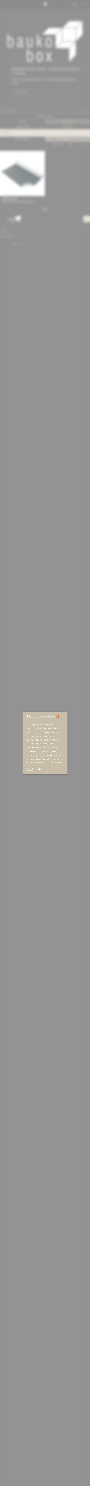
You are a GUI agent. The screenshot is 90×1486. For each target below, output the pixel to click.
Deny (40, 768)
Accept (30, 768)
